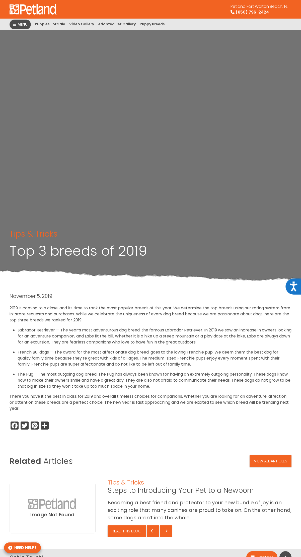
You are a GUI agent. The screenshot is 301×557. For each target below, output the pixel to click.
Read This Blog (126, 531)
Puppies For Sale (50, 24)
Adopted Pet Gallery (117, 24)
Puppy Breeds (152, 24)
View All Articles (270, 461)
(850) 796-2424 (259, 9)
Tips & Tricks (33, 233)
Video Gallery (81, 24)
